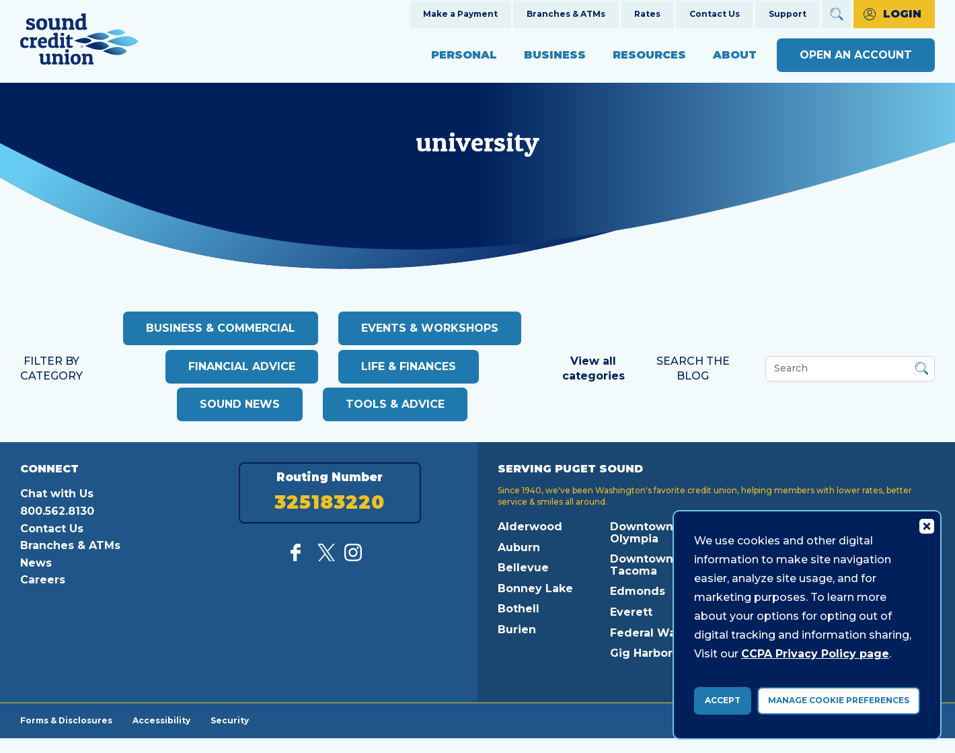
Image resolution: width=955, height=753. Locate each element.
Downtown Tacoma (641, 564)
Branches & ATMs (566, 14)
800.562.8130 (57, 511)
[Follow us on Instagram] (353, 557)
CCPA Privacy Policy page (815, 653)
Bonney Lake (535, 588)
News (36, 563)
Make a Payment (460, 14)
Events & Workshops (429, 328)
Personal (464, 54)
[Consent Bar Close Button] (926, 525)
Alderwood (530, 526)
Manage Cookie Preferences (838, 700)
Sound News (240, 404)
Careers (42, 579)
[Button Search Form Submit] (921, 370)
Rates (647, 14)
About (735, 54)
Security (230, 720)
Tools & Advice (395, 404)
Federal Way (646, 632)
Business (555, 54)
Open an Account (856, 54)
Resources (649, 54)
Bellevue (523, 567)
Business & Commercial (220, 328)
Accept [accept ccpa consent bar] (722, 700)
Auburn (519, 547)
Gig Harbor (641, 653)
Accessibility (161, 720)
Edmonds (637, 591)
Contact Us (714, 14)
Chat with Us (56, 493)
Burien (517, 629)
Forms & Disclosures (66, 720)
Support (787, 14)
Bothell (518, 608)
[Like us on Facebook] (299, 557)
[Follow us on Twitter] (326, 557)
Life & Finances (408, 366)
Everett (631, 612)
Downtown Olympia (641, 532)
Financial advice (241, 366)
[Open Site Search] (836, 14)
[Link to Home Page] (79, 41)
